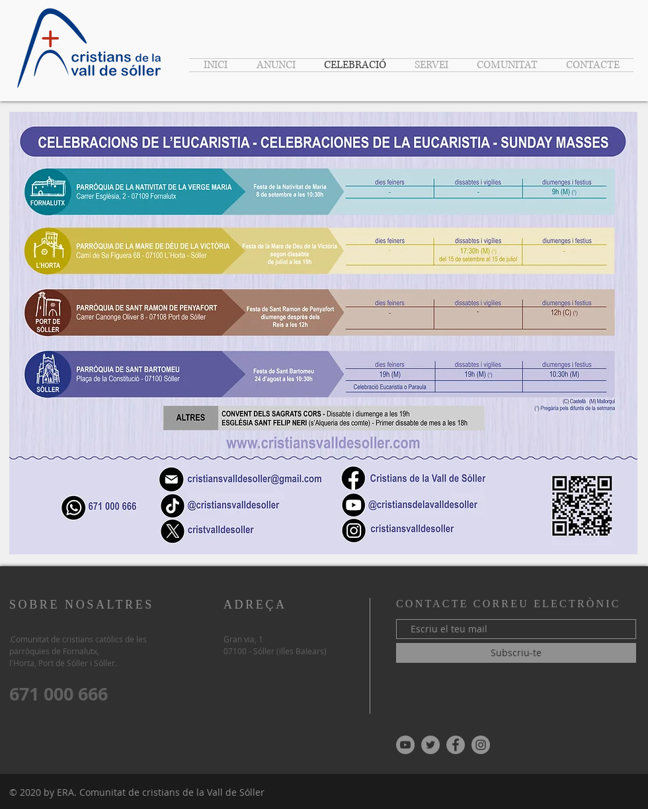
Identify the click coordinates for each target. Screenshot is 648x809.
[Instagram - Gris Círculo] (480, 745)
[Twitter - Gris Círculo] (430, 745)
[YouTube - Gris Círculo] (405, 745)
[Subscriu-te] (516, 653)
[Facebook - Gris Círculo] (455, 745)
